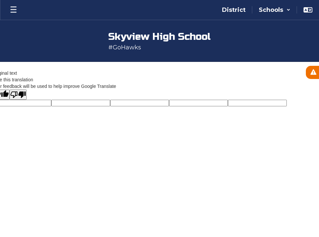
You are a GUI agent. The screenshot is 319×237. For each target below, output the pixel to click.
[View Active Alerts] (312, 72)
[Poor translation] (18, 95)
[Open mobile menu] (13, 10)
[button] (274, 10)
